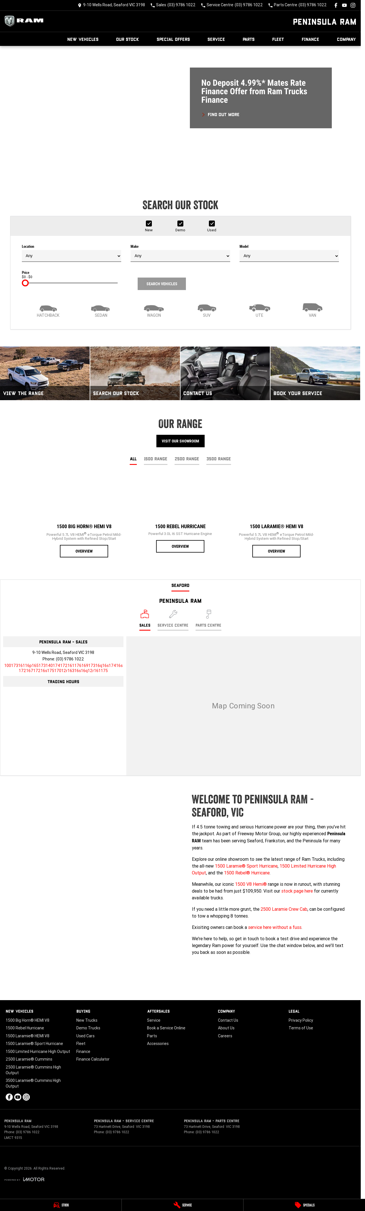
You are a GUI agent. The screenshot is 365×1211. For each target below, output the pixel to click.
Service (216, 39)
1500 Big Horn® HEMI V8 (27, 1020)
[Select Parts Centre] (208, 620)
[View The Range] (45, 373)
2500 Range (187, 458)
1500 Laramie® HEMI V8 (27, 1035)
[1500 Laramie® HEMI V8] (276, 516)
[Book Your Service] (315, 373)
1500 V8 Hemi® (251, 884)
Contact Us (228, 1020)
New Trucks (86, 1020)
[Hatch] (48, 309)
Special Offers (173, 39)
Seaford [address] (180, 585)
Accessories (158, 1043)
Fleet (278, 39)
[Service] (182, 1205)
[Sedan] (101, 309)
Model (289, 253)
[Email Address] (63, 668)
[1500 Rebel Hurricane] (180, 514)
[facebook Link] (335, 5)
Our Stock (127, 39)
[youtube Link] (344, 5)
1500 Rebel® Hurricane (247, 873)
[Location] (144, 620)
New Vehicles (82, 39)
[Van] (312, 309)
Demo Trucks (88, 1027)
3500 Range (218, 458)
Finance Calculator (93, 1059)
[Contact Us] (111, 5)
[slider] (25, 283)
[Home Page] (25, 21)
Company (346, 39)
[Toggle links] (24, 1179)
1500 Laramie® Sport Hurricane (246, 866)
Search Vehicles (161, 284)
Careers (225, 1035)
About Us (226, 1027)
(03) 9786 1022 (70, 659)
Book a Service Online (166, 1027)
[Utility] (259, 309)
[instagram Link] (352, 5)
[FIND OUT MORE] (220, 113)
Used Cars (85, 1035)
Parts (249, 39)
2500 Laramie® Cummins (29, 1059)
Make (180, 253)
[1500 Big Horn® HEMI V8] (84, 516)
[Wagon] (153, 309)
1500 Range (155, 458)
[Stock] (60, 1205)
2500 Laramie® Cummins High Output (33, 1070)
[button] (180, 113)
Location (71, 253)
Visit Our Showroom (180, 441)
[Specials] (304, 1205)
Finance (310, 39)
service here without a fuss (274, 927)
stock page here (297, 891)
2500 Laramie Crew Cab (284, 909)
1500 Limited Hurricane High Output (38, 1051)
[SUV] (206, 309)
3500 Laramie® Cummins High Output (33, 1083)
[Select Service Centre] (173, 620)
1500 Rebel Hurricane (25, 1027)
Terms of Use (301, 1027)
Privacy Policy (301, 1020)
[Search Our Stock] (135, 373)
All (133, 458)
